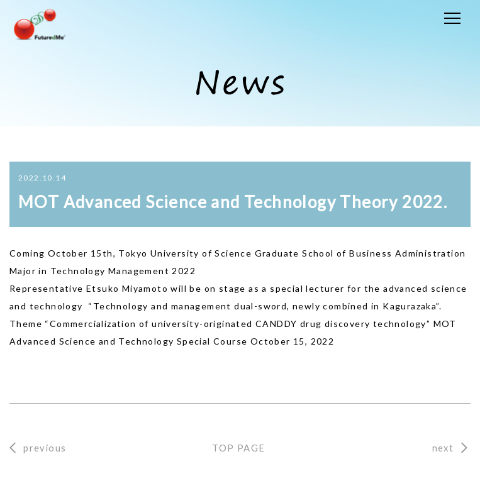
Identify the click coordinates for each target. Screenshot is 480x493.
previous (44, 447)
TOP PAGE (238, 447)
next (443, 447)
